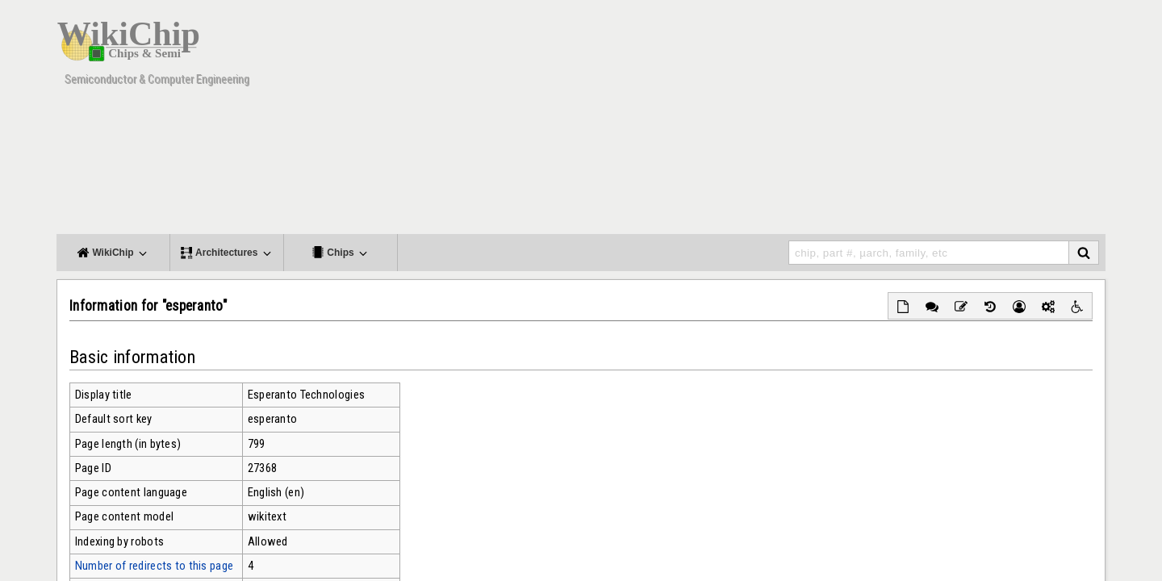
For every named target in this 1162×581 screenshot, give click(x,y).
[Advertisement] (811, 121)
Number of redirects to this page (154, 565)
